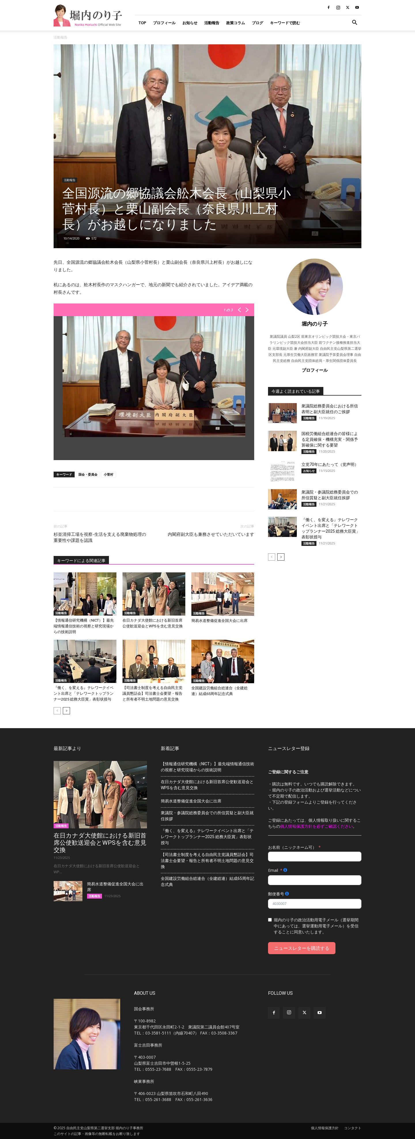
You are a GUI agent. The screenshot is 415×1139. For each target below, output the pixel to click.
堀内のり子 (315, 323)
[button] (354, 23)
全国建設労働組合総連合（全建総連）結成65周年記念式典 (207, 881)
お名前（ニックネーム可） (292, 847)
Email (273, 870)
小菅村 (108, 474)
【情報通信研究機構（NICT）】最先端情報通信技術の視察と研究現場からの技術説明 (84, 626)
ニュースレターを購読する (301, 948)
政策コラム (235, 22)
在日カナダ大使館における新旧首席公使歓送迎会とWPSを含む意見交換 (100, 842)
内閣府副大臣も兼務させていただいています (211, 534)
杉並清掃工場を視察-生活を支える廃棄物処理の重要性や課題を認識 (100, 537)
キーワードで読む (285, 22)
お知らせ (189, 22)
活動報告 (211, 22)
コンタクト (352, 1127)
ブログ (257, 22)
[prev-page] (57, 710)
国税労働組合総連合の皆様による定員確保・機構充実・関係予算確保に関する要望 (329, 439)
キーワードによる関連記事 (81, 560)
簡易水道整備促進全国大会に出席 (219, 620)
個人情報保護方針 (325, 1127)
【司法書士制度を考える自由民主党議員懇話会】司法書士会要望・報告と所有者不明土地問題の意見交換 (152, 693)
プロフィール (164, 22)
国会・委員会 (87, 474)
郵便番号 (276, 894)
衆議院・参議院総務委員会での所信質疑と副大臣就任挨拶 (207, 815)
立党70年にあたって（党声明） (330, 464)
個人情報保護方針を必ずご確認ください (316, 826)
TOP (142, 22)
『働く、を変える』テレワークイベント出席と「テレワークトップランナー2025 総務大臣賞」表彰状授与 (84, 693)
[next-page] (66, 710)
